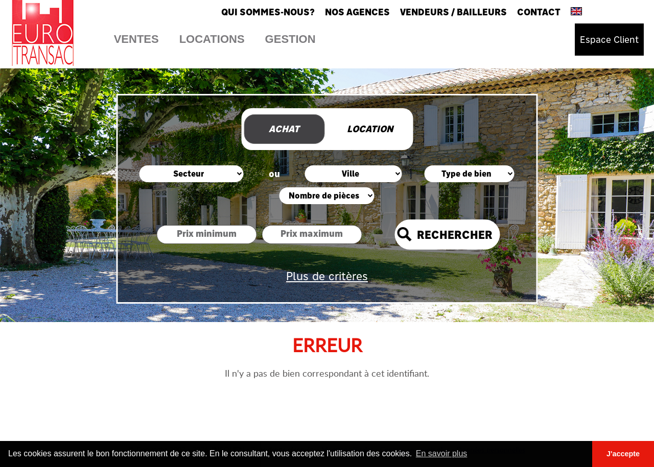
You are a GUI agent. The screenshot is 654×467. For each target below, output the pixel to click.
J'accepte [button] (623, 454)
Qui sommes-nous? (268, 12)
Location (370, 129)
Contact (538, 12)
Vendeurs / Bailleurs (453, 12)
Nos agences (357, 12)
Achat (284, 129)
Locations (212, 39)
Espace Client (609, 39)
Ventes (136, 39)
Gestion (290, 39)
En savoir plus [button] (442, 453)
